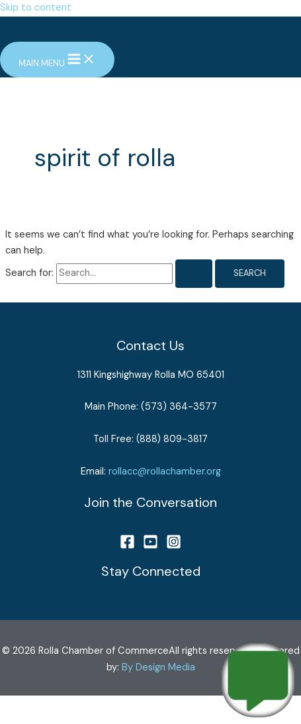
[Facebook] (127, 546)
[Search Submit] (193, 273)
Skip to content (35, 7)
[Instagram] (173, 546)
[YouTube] (150, 546)
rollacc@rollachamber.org (164, 471)
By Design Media (158, 667)
